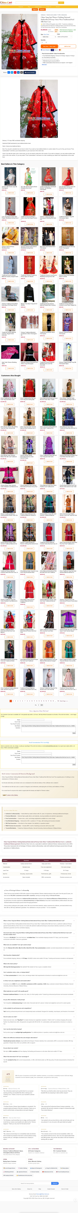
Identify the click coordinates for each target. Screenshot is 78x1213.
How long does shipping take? (12, 955)
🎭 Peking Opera (64, 1168)
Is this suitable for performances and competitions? (18, 1008)
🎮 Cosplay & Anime (8, 1175)
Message (44, 64)
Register (42, 9)
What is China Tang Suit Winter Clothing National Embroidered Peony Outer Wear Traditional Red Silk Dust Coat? (34, 920)
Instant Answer (51, 1189)
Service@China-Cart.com (42, 1194)
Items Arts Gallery (16, 1189)
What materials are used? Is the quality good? (16, 991)
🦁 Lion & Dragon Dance (9, 1168)
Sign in (35, 9)
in (18, 72)
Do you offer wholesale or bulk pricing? (14, 999)
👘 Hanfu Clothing (22, 1168)
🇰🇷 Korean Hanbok (34, 1171)
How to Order (64, 1189)
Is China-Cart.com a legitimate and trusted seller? (17, 980)
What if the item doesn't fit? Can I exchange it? (16, 1056)
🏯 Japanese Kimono (22, 1171)
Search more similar (52, 14)
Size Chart (46, 34)
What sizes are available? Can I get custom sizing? (17, 944)
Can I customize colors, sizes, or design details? (17, 972)
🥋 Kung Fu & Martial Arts (51, 1168)
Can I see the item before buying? (13, 1029)
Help (40, 1189)
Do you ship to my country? (11, 1048)
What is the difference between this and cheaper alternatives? (21, 1037)
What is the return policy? (10, 963)
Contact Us (48, 6)
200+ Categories (62, 14)
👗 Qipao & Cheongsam (36, 1168)
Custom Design (38, 6)
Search (55, 1183)
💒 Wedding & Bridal (9, 1171)
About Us (29, 1189)
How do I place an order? (10, 1016)
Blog (29, 6)
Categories (21, 6)
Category (43, 14)
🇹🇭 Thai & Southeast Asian (62, 1171)
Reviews (58, 6)
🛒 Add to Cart (10, 192)
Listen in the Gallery (10, 795)
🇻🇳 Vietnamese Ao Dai (47, 1171)
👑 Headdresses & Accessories (24, 1175)
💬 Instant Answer (30, 72)
